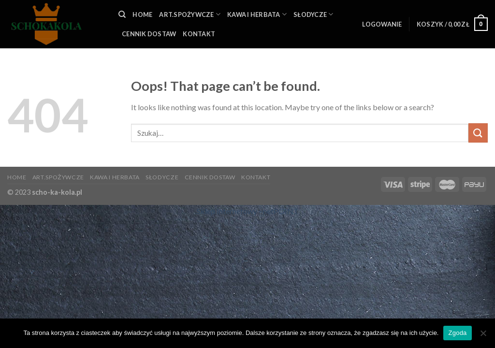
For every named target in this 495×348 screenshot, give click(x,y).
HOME (142, 14)
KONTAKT (199, 34)
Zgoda (457, 332)
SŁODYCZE (313, 14)
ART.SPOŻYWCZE (189, 14)
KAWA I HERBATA (257, 14)
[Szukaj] (122, 14)
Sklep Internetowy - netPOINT (248, 211)
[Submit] (478, 132)
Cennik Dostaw (149, 34)
